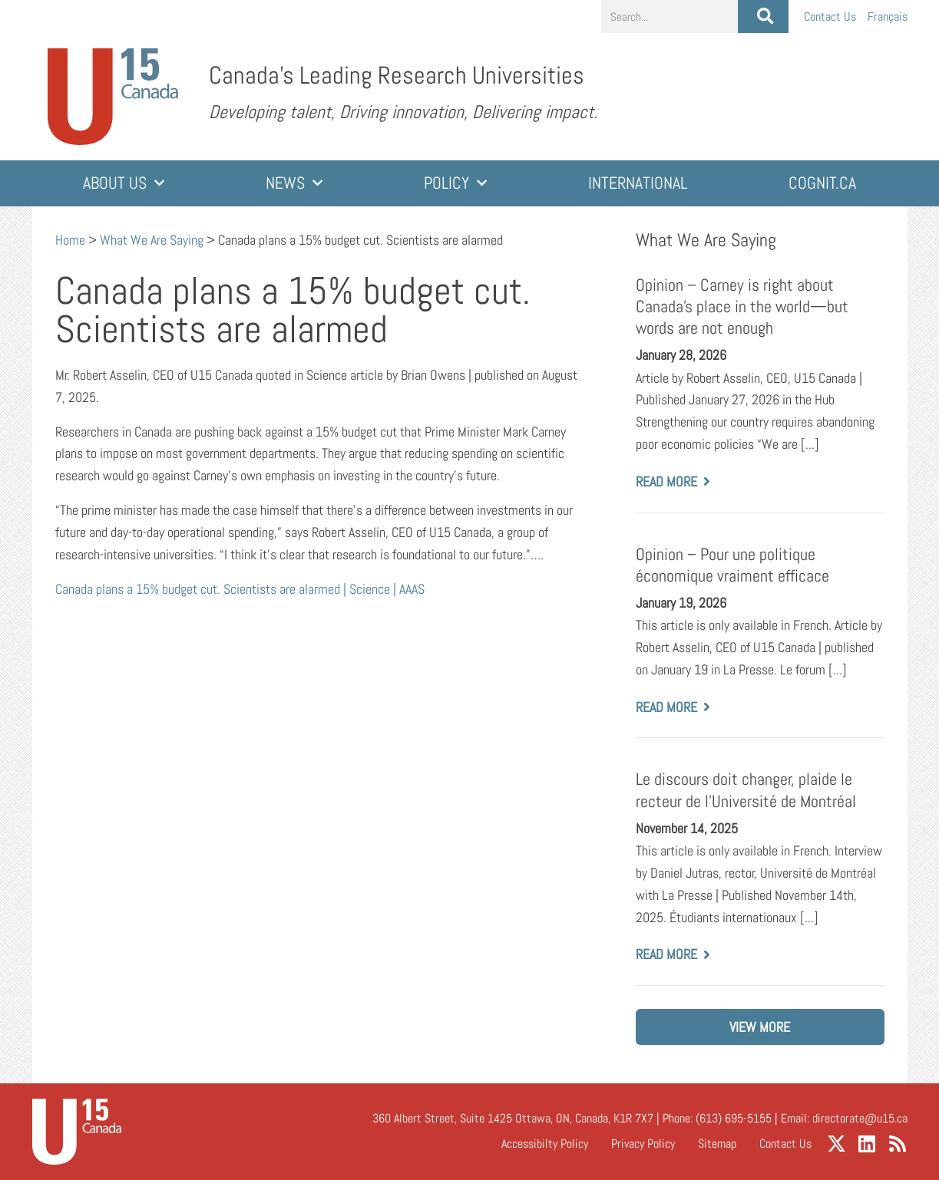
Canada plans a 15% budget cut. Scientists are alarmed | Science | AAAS (240, 589)
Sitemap (717, 1144)
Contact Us (830, 16)
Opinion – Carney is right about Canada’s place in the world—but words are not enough (742, 306)
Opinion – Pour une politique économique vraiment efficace (732, 565)
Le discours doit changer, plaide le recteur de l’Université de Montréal (746, 790)
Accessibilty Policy (544, 1144)
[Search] (763, 16)
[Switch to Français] (888, 16)
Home (70, 240)
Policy (455, 183)
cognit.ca (822, 183)
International (637, 183)
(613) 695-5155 (734, 1118)
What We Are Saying (151, 240)
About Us (123, 183)
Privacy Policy (643, 1144)
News (294, 183)
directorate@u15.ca (860, 1118)
